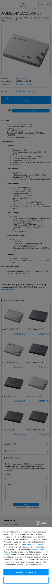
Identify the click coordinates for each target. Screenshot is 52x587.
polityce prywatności (36, 544)
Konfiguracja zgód (26, 580)
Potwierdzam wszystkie (26, 572)
